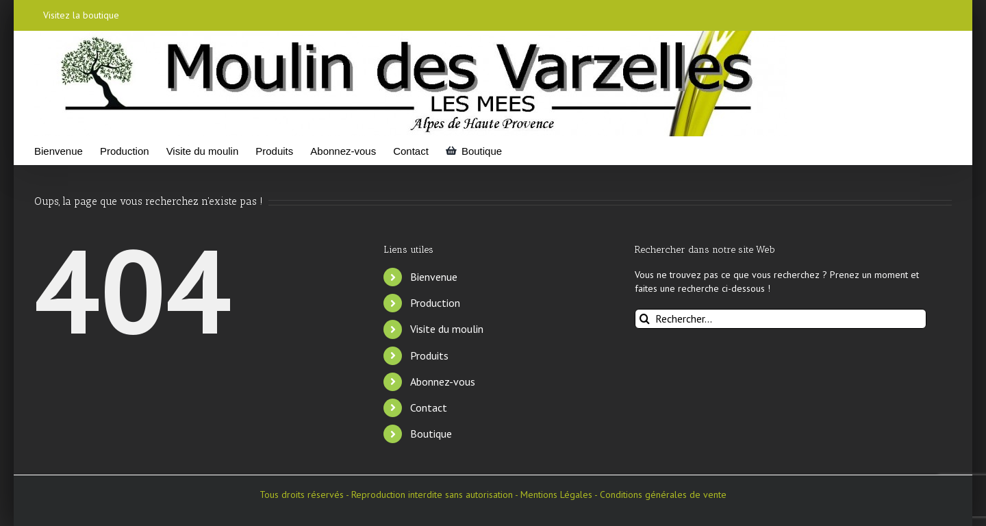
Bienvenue (433, 277)
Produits (429, 355)
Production (435, 303)
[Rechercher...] (781, 319)
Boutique (431, 433)
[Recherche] (645, 319)
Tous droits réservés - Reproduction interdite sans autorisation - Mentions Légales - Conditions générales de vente (493, 494)
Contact (428, 407)
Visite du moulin (446, 329)
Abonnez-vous (442, 381)
